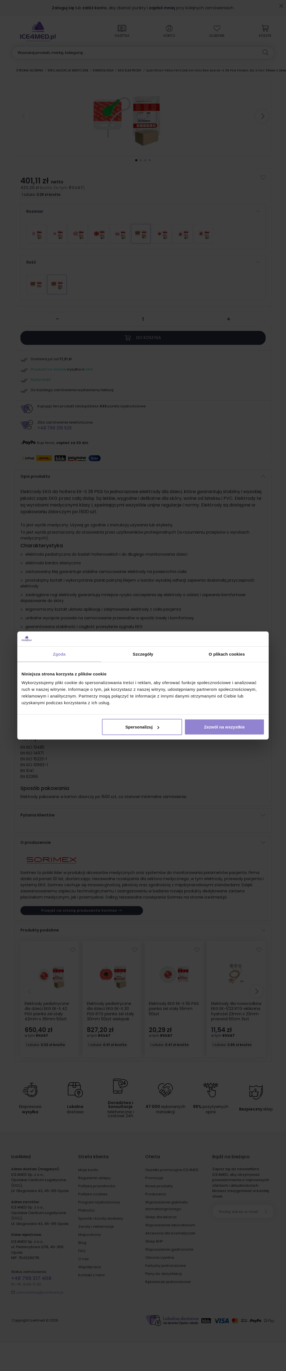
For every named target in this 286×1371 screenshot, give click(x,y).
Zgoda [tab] (59, 653)
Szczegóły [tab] (143, 653)
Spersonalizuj (142, 727)
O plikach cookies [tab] (227, 653)
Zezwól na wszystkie (224, 727)
